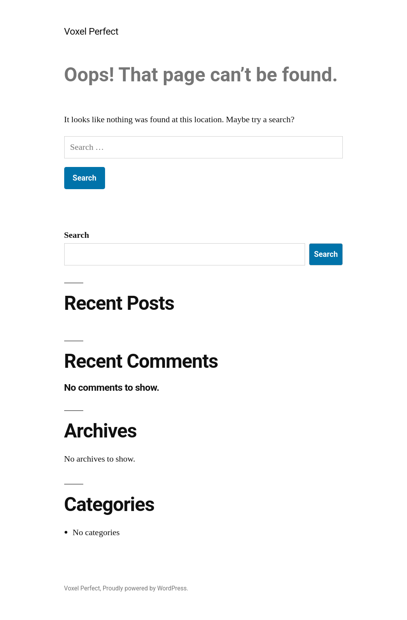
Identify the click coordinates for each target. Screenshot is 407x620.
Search (76, 235)
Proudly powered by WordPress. (145, 588)
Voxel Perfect (91, 31)
